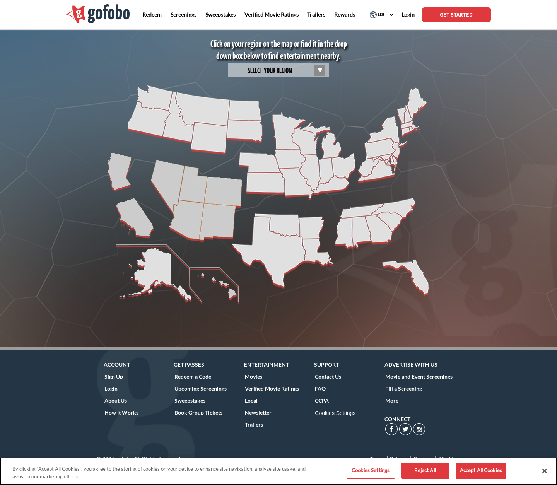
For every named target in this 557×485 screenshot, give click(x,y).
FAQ (320, 388)
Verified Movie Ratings (272, 388)
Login (111, 388)
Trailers (254, 424)
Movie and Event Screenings (419, 376)
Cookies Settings (335, 413)
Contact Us (328, 376)
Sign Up (113, 376)
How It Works (121, 412)
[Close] (544, 470)
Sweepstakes (189, 400)
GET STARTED (456, 14)
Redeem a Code (192, 376)
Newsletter (258, 412)
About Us (115, 400)
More (391, 400)
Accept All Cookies (481, 470)
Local (251, 400)
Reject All (425, 470)
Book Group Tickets (198, 412)
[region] (278, 471)
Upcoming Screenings (200, 388)
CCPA (322, 400)
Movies (253, 376)
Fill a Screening (403, 388)
